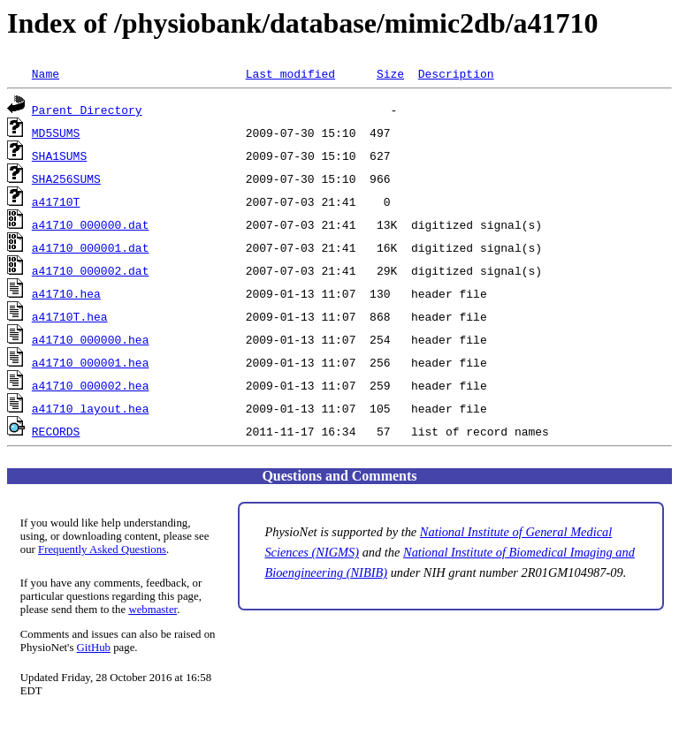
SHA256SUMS (66, 178)
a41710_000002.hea (90, 385)
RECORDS (56, 431)
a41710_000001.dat (90, 247)
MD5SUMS (56, 132)
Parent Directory (87, 109)
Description (456, 73)
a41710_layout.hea (90, 408)
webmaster (152, 609)
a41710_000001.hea (90, 362)
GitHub (94, 647)
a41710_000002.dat (90, 270)
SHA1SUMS (59, 155)
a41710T (56, 201)
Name (45, 73)
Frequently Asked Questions (102, 549)
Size (390, 73)
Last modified (290, 73)
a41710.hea (66, 293)
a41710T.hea (70, 316)
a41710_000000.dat (90, 224)
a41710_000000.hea (90, 339)
